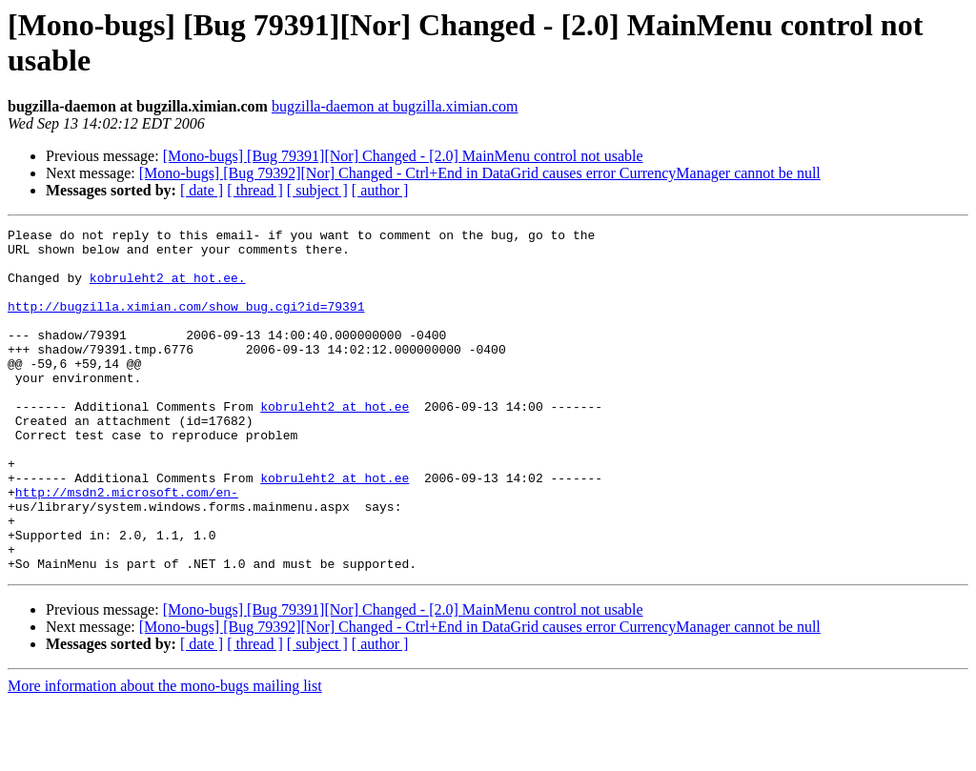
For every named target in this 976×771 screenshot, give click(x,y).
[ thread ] (255, 190)
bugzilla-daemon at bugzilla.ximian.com (395, 106)
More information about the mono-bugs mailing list (165, 754)
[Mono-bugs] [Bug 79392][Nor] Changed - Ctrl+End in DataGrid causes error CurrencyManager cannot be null (480, 173)
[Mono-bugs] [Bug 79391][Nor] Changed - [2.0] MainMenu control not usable (403, 156)
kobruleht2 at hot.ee (334, 443)
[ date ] (201, 190)
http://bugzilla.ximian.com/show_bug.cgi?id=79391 (186, 323)
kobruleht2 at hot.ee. (168, 288)
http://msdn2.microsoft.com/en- (126, 546)
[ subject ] (317, 190)
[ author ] (380, 190)
